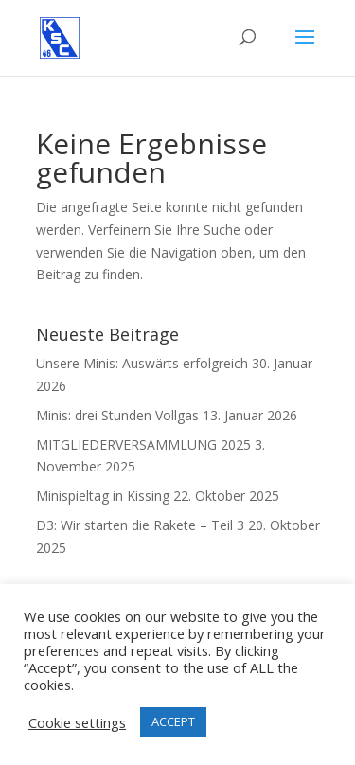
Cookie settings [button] (77, 722)
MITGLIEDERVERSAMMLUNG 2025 (143, 445)
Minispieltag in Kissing (102, 496)
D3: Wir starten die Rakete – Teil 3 (140, 525)
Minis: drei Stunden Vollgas (117, 415)
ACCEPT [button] (173, 721)
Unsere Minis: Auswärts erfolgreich (142, 363)
